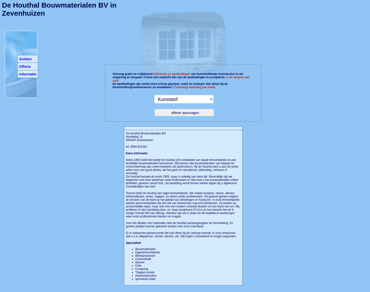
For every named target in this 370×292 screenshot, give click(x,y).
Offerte (25, 66)
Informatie (28, 74)
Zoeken (25, 59)
